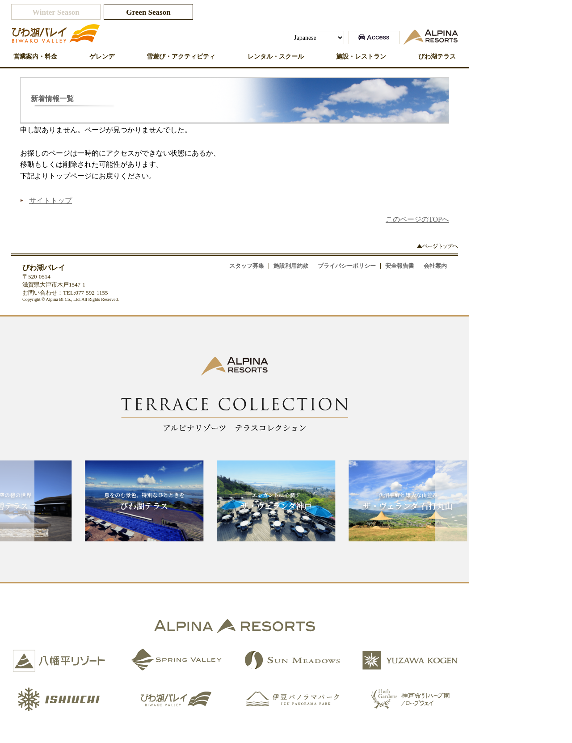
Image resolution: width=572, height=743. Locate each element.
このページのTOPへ (417, 219)
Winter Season (56, 12)
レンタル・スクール (276, 56)
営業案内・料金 (35, 56)
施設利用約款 (290, 266)
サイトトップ (50, 200)
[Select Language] (318, 37)
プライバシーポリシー (347, 266)
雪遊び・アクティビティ (181, 56)
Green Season (148, 12)
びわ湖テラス (437, 56)
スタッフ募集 (246, 266)
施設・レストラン (361, 56)
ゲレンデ (101, 56)
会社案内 (435, 266)
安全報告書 (399, 266)
